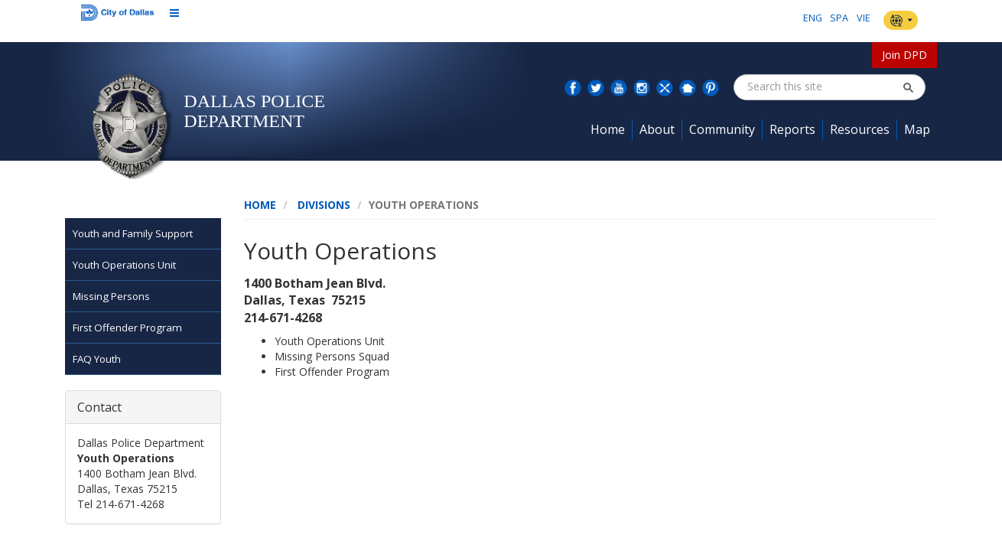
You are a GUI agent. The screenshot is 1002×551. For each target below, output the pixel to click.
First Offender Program (127, 327)
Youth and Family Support (133, 233)
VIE (863, 17)
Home (260, 204)
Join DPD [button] (904, 54)
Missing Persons (111, 296)
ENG (812, 17)
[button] (908, 87)
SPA (839, 17)
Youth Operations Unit (124, 265)
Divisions (324, 204)
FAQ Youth (97, 359)
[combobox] (824, 86)
